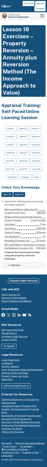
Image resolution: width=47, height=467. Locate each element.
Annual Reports (9, 333)
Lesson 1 (10, 128)
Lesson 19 (12, 177)
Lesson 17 (23, 169)
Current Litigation (10, 366)
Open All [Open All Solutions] (7, 194)
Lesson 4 (10, 136)
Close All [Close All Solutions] (19, 194)
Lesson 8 (23, 145)
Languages (7, 455)
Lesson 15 (36, 161)
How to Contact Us (11, 294)
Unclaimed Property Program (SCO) (19, 406)
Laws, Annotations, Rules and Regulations (22, 369)
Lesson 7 (10, 145)
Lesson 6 (35, 136)
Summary (25, 177)
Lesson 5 (23, 136)
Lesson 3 (35, 128)
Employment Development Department (21, 425)
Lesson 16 (10, 169)
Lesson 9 (35, 145)
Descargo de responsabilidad (29, 443)
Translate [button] (40, 9)
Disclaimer (7, 443)
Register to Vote (30, 452)
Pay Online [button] (28, 3)
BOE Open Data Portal (12, 330)
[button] (23, 280)
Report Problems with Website (17, 301)
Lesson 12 (36, 153)
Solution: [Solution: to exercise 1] (16, 265)
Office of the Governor (13, 432)
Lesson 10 (10, 153)
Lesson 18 (36, 169)
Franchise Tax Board (12, 428)
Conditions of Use (10, 452)
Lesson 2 (23, 128)
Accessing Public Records (15, 336)
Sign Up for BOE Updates (14, 298)
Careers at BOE (9, 340)
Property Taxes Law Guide (15, 376)
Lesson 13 (10, 161)
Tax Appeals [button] (9, 346)
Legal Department (11, 360)
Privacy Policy (10, 446)
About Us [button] (40, 3)
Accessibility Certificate (15, 449)
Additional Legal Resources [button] (16, 386)
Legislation (7, 363)
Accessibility (26, 446)
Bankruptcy (7, 379)
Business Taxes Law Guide (15, 373)
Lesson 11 (23, 153)
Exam (36, 177)
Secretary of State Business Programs (21, 422)
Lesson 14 (23, 161)
